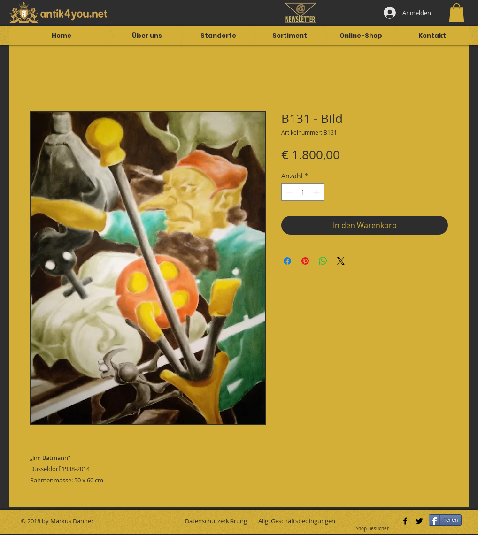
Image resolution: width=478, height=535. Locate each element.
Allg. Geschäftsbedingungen (296, 521)
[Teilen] (445, 520)
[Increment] (317, 192)
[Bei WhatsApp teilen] (323, 261)
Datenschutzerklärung (216, 521)
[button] (456, 12)
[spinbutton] (302, 192)
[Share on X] (341, 261)
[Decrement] (288, 192)
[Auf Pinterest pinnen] (305, 261)
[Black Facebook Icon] (405, 521)
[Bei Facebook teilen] (287, 261)
